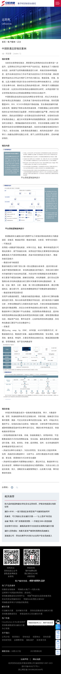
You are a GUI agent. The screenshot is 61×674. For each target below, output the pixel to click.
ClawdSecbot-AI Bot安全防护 (13, 622)
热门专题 (5, 618)
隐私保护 (30, 640)
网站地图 (36, 659)
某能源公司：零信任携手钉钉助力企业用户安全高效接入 (28, 536)
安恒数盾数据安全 (9, 614)
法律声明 (24, 659)
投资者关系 (41, 640)
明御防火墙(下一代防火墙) (29, 589)
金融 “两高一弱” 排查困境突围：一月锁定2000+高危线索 (28, 521)
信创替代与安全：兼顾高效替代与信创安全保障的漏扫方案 (29, 526)
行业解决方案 (7, 611)
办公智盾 (5, 628)
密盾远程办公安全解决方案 (31, 614)
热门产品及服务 (8, 586)
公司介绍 (5, 637)
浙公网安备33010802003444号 (30, 670)
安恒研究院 (6, 640)
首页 (4, 42)
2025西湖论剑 (36, 651)
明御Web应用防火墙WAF (34, 599)
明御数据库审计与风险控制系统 (15, 602)
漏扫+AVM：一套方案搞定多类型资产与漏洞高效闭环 (27, 512)
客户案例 (11, 42)
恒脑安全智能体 (8, 589)
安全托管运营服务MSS (11, 599)
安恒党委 (47, 637)
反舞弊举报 (19, 640)
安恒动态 (26, 637)
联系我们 (16, 637)
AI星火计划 (16, 651)
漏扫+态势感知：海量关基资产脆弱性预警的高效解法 (27, 531)
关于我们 (5, 633)
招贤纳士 (36, 637)
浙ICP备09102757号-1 (30, 666)
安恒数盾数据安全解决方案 (13, 625)
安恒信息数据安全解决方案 (41, 611)
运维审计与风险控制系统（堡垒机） (17, 593)
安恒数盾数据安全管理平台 (13, 596)
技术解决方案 (21, 611)
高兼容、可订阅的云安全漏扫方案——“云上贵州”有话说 (28, 516)
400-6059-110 (36, 580)
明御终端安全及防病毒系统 (39, 596)
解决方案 (5, 607)
